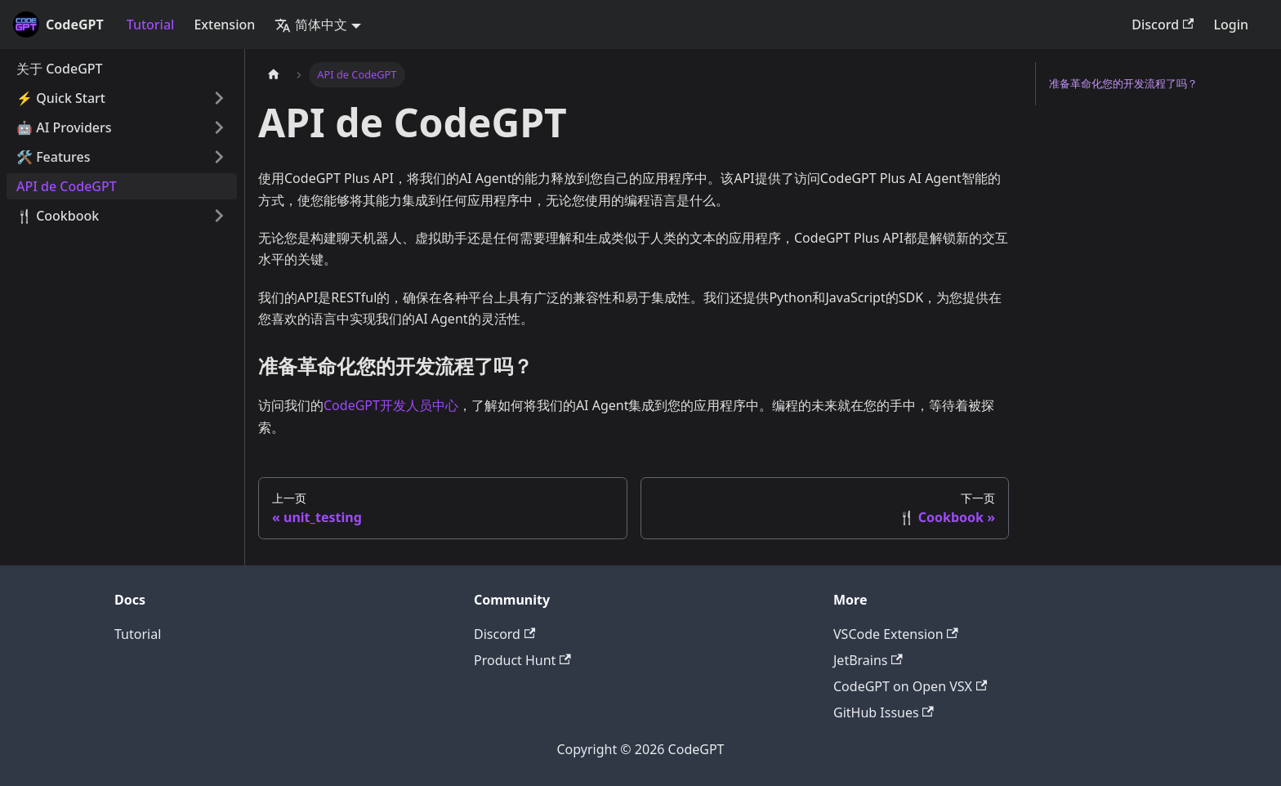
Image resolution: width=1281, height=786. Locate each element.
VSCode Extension (895, 634)
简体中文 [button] (310, 24)
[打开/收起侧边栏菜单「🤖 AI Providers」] (219, 127)
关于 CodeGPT (59, 69)
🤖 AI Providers (64, 127)
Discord (1162, 24)
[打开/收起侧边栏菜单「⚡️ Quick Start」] (219, 98)
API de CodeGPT (66, 186)
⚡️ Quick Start (60, 98)
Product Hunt (522, 660)
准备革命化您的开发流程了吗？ (1123, 83)
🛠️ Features (53, 157)
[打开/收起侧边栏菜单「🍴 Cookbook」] (219, 216)
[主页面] (273, 74)
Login (1230, 24)
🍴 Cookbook (57, 216)
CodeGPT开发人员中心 (391, 405)
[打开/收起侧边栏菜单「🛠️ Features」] (219, 157)
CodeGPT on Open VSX (910, 686)
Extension (224, 24)
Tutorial (151, 24)
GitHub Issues (883, 712)
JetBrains (868, 660)
